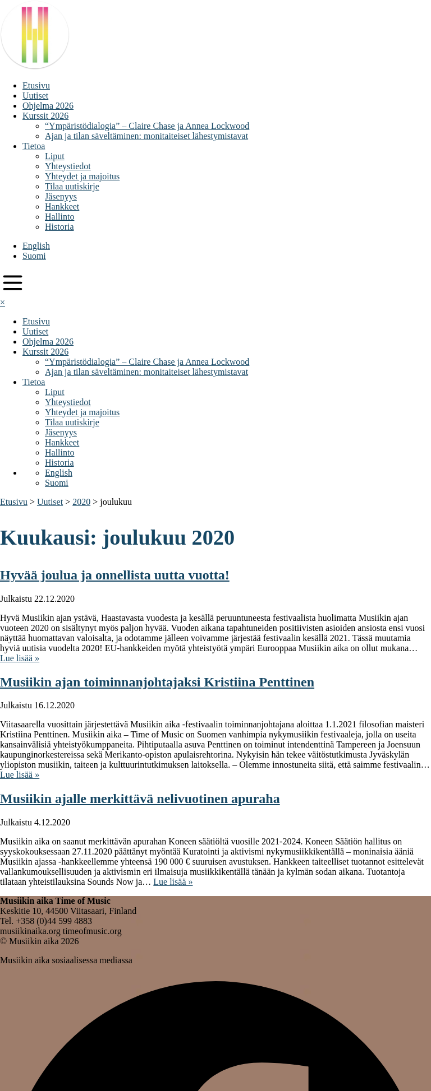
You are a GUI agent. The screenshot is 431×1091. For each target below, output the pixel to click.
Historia (59, 226)
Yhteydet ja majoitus (82, 176)
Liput (55, 156)
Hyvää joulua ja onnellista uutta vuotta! (115, 575)
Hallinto (59, 216)
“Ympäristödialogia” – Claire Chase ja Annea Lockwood (147, 126)
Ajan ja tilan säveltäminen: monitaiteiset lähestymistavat (146, 136)
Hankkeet (62, 206)
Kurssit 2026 (45, 115)
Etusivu (36, 85)
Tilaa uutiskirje (72, 186)
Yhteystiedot (68, 166)
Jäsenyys (61, 196)
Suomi (34, 256)
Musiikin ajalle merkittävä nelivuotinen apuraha (140, 798)
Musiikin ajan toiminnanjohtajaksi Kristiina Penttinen (157, 682)
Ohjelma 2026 (48, 105)
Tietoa (33, 146)
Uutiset (35, 95)
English (36, 245)
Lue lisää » (19, 658)
